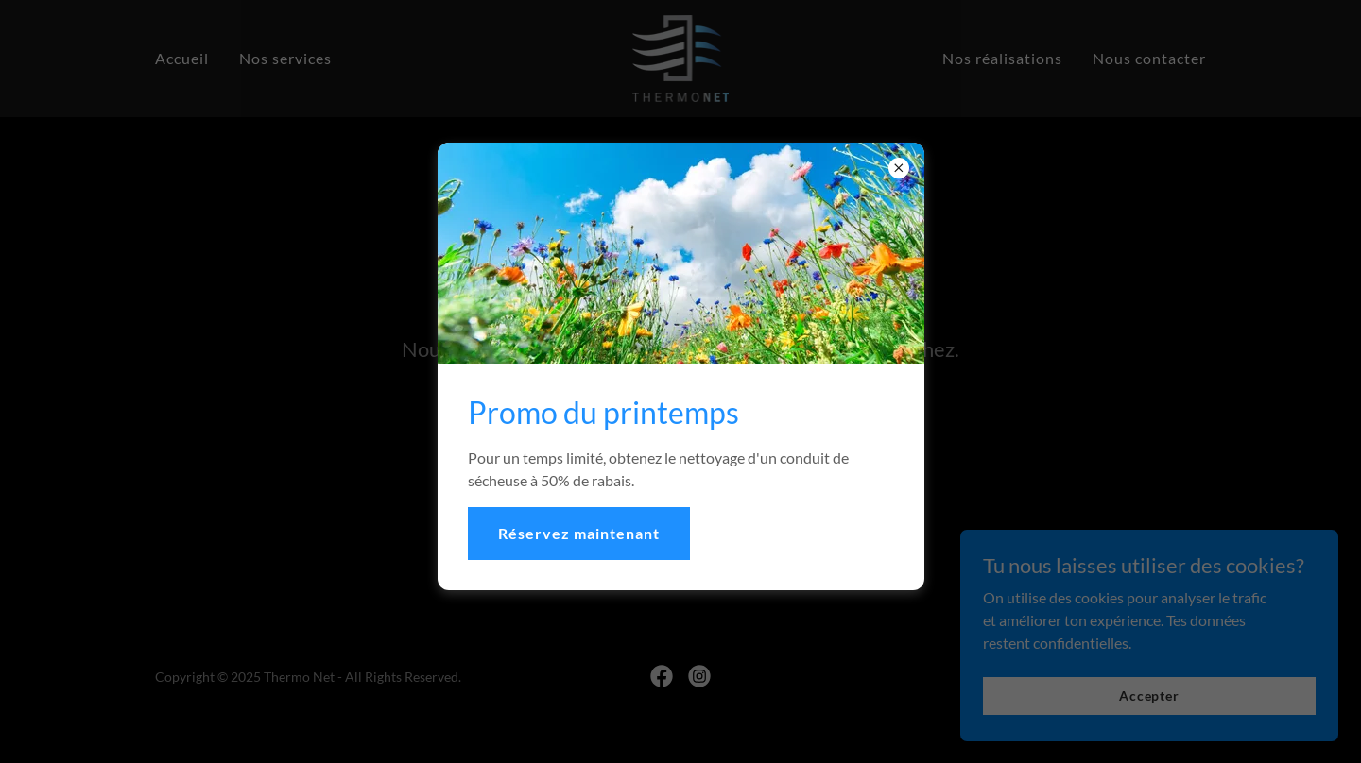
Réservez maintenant (579, 533)
